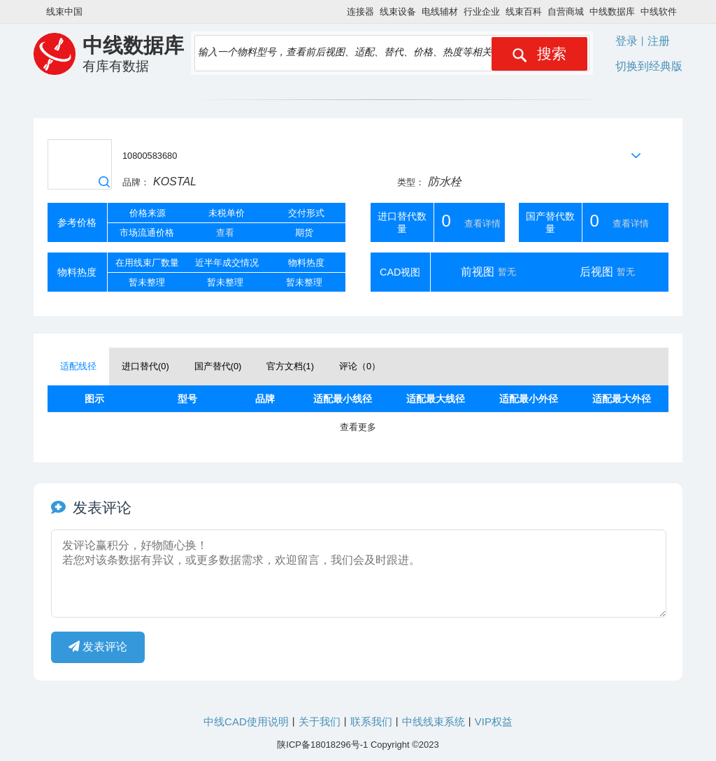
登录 (626, 41)
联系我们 (371, 721)
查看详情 (482, 223)
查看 (225, 232)
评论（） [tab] (359, 366)
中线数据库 (612, 11)
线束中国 (64, 11)
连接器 (360, 11)
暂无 (507, 271)
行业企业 (482, 11)
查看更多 (358, 427)
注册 (658, 41)
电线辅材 (440, 11)
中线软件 (658, 11)
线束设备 (398, 11)
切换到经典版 (648, 66)
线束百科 (524, 11)
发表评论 (98, 647)
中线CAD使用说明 (246, 721)
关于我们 (320, 721)
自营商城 (565, 11)
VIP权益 (494, 721)
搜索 (539, 53)
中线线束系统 (433, 721)
